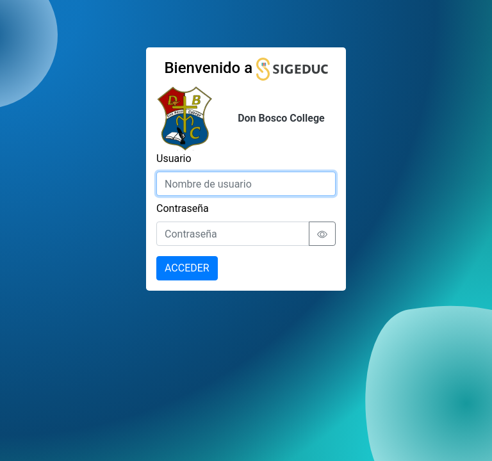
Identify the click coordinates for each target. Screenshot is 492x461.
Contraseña (182, 208)
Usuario (174, 158)
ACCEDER (187, 268)
